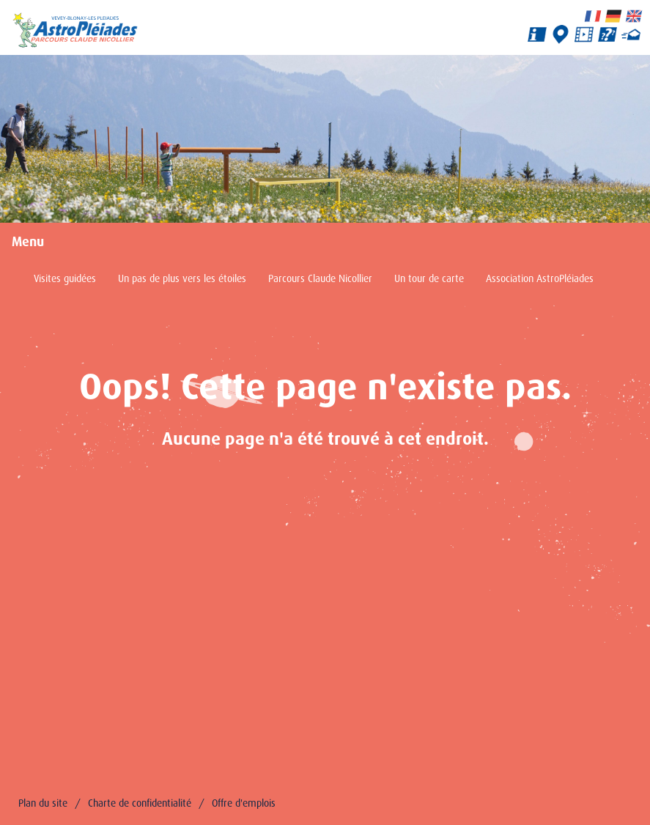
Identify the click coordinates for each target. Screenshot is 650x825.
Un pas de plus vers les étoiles (182, 278)
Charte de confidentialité (139, 803)
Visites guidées (65, 278)
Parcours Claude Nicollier (320, 278)
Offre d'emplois (244, 803)
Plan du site (42, 803)
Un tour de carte (429, 278)
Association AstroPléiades (540, 278)
